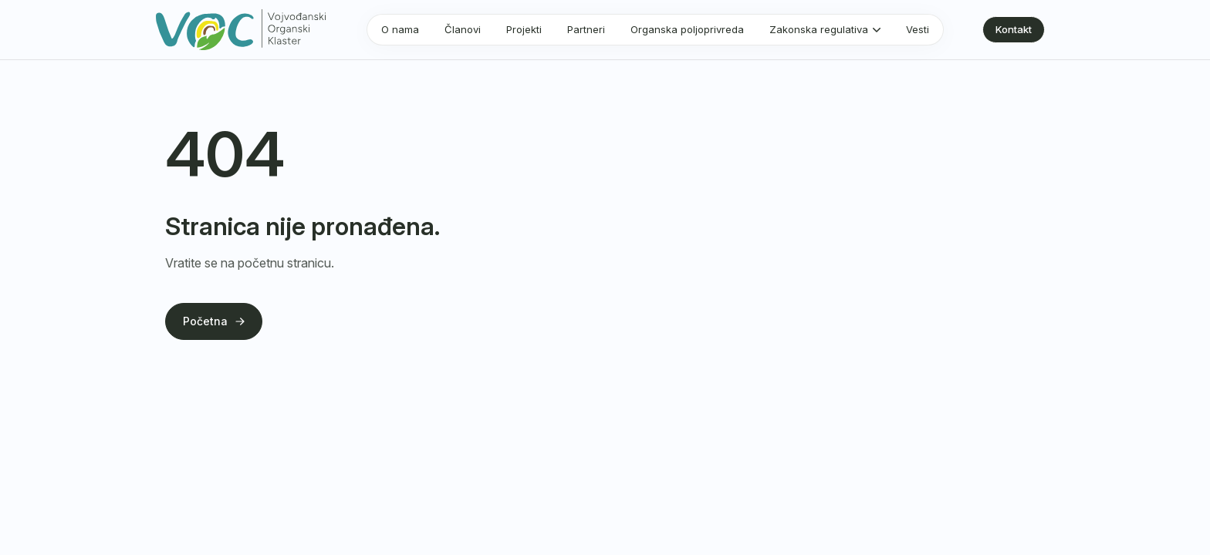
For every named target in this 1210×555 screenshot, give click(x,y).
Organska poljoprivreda (687, 29)
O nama (400, 29)
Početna (214, 321)
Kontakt (1013, 29)
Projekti (524, 29)
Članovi (462, 29)
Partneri (586, 29)
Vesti (917, 29)
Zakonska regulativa (818, 29)
